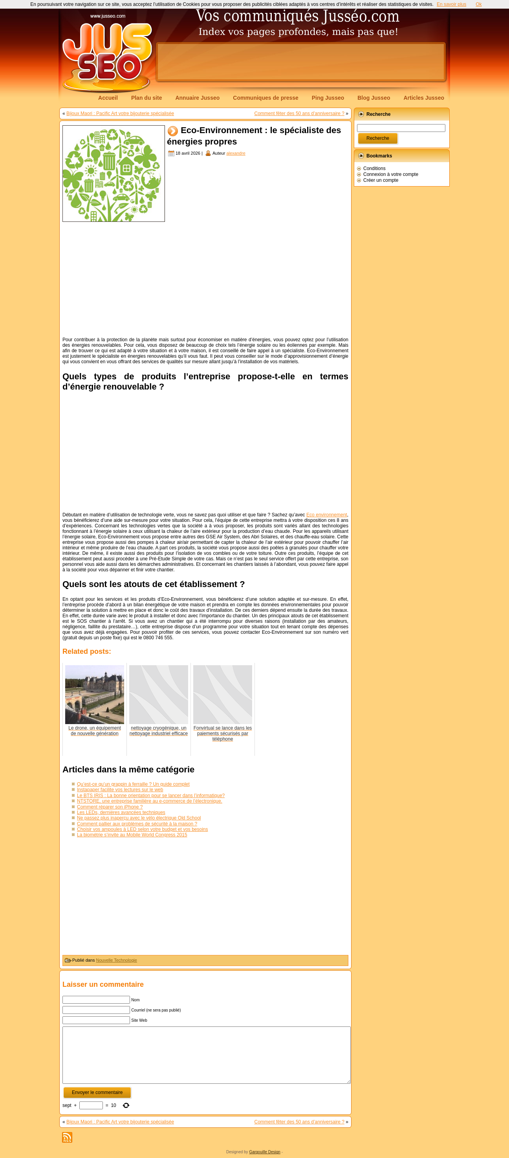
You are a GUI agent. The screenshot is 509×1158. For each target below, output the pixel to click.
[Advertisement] (301, 61)
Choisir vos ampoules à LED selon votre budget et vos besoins (142, 829)
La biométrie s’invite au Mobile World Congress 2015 (132, 835)
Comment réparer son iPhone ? (110, 807)
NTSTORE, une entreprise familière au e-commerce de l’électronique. (149, 801)
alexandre (235, 153)
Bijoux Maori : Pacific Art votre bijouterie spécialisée (120, 113)
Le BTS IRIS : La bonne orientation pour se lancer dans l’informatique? (151, 795)
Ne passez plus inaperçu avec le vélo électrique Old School (139, 818)
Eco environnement (326, 515)
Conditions (374, 168)
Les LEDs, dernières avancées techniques (121, 812)
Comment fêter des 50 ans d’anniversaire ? (299, 113)
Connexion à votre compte (390, 174)
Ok (479, 4)
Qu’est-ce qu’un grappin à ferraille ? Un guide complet (133, 784)
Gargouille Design (264, 1152)
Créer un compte (380, 180)
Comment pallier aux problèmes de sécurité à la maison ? (137, 824)
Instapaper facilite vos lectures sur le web (120, 789)
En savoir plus (451, 4)
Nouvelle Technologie (116, 960)
